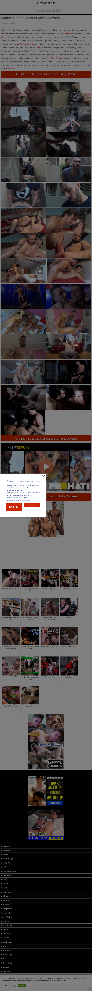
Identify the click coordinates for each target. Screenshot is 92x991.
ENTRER (14, 506)
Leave (32, 505)
